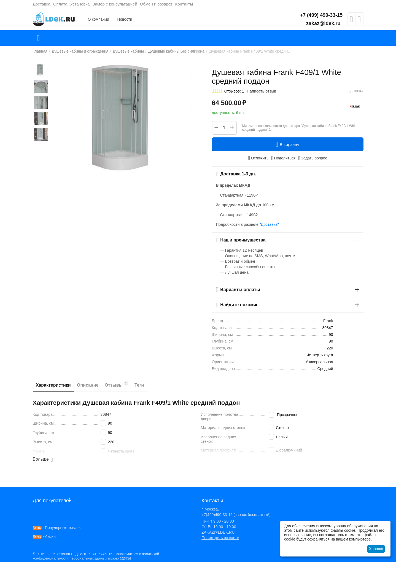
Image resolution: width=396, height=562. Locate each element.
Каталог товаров (65, 38)
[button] (283, 158)
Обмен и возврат (156, 4)
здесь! (125, 558)
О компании (98, 19)
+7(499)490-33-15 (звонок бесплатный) (236, 514)
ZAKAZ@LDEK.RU (218, 532)
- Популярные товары (57, 527)
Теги (156, 385)
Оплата (60, 4)
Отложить (258, 158)
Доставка (41, 4)
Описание (95, 385)
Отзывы (129, 384)
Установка (80, 4)
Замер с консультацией (114, 4)
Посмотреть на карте (220, 538)
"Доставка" (269, 224)
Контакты (184, 4)
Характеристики (55, 385)
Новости (124, 19)
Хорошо (376, 549)
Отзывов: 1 (234, 91)
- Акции (44, 536)
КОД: (349, 91)
